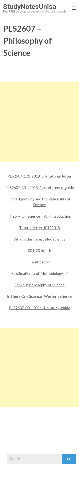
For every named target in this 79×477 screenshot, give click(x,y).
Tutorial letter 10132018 (39, 227)
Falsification (39, 262)
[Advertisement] (39, 122)
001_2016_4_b (39, 250)
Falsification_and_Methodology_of (39, 273)
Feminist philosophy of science (40, 285)
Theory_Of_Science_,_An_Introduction (39, 216)
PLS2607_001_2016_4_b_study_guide (39, 307)
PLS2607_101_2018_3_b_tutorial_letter (39, 176)
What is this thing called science (39, 239)
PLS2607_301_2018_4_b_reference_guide (39, 187)
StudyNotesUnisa (29, 7)
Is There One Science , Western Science (39, 296)
